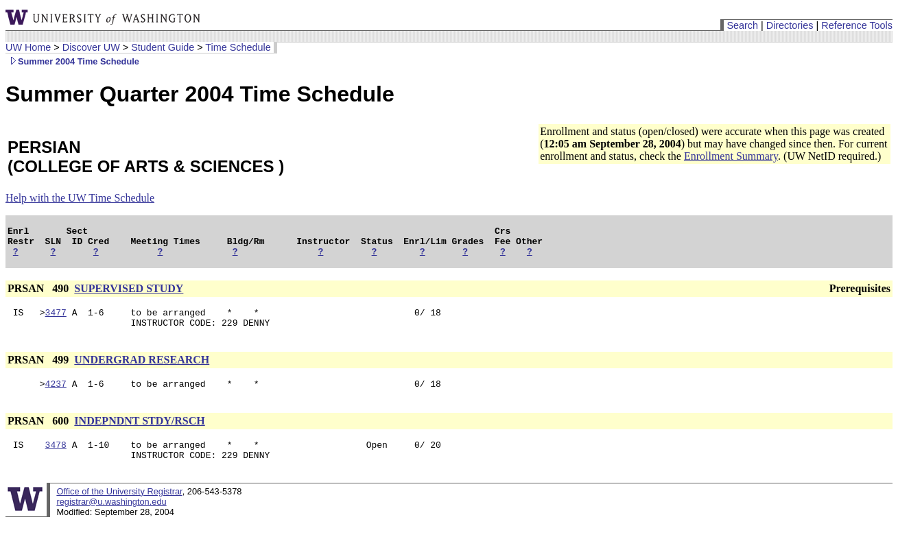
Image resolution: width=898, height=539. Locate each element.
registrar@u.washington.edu (111, 518)
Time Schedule (237, 47)
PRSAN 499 (39, 370)
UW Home (28, 47)
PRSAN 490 (39, 294)
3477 (56, 320)
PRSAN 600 (39, 433)
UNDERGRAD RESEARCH (141, 370)
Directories (790, 25)
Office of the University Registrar (119, 508)
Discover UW (91, 47)
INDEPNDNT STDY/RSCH (139, 433)
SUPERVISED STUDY (128, 294)
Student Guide (162, 47)
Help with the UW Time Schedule (79, 198)
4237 (56, 396)
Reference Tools (857, 25)
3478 (56, 459)
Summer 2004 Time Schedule (72, 61)
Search (742, 25)
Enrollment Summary (731, 156)
